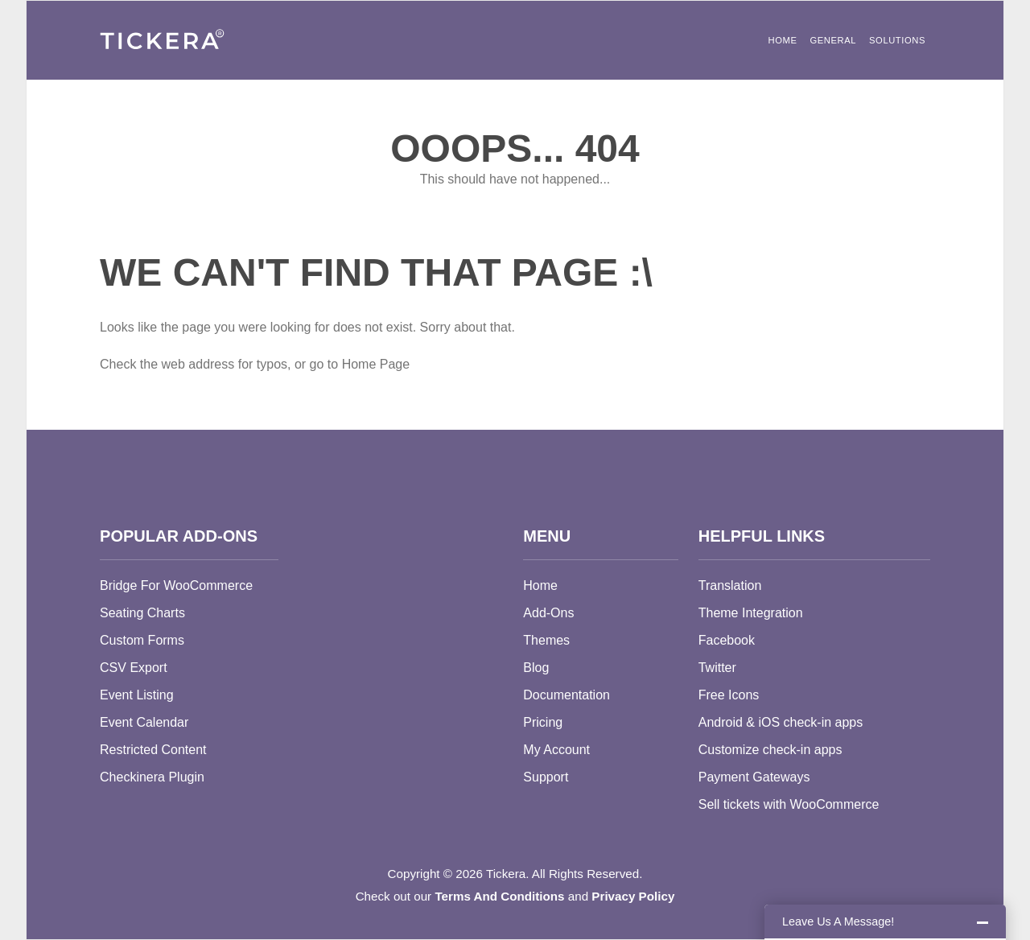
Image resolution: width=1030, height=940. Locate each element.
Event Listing (137, 695)
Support (545, 777)
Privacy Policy (632, 896)
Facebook (726, 640)
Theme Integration (750, 613)
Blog (536, 667)
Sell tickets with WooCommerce (789, 804)
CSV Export (133, 667)
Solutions (897, 40)
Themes (546, 640)
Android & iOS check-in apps (780, 722)
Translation (730, 585)
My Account (556, 750)
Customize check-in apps (770, 750)
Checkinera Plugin (152, 777)
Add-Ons (548, 613)
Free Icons (729, 695)
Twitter (717, 667)
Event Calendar (144, 722)
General (833, 40)
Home (782, 40)
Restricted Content (153, 750)
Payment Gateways (754, 777)
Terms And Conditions (499, 896)
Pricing (542, 722)
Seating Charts (142, 613)
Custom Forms (142, 640)
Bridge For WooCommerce (176, 585)
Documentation (566, 695)
